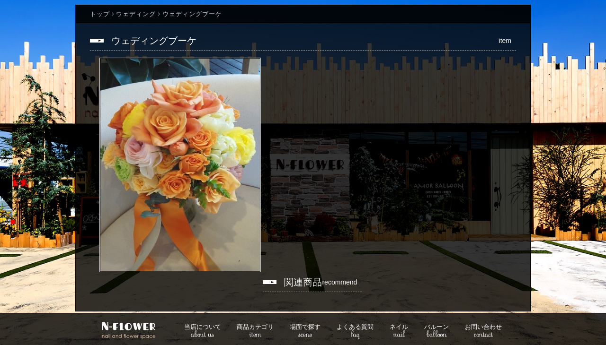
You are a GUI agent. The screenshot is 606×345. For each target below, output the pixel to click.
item (255, 331)
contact (483, 331)
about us (202, 331)
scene (305, 331)
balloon (436, 331)
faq (355, 331)
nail (399, 331)
